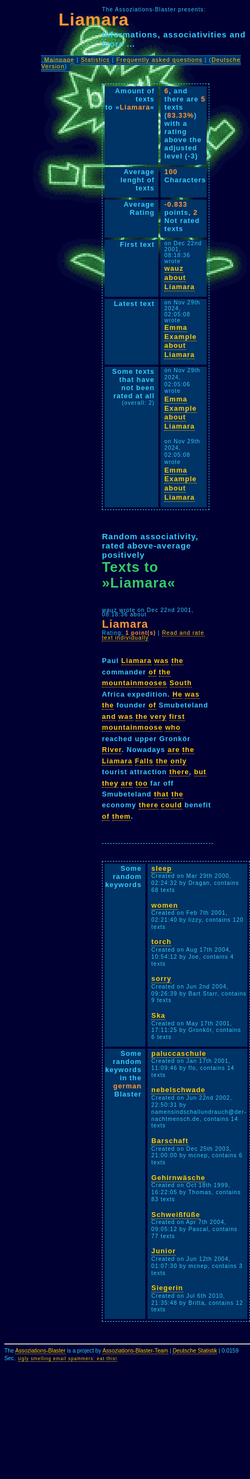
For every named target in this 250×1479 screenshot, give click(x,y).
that (161, 794)
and (109, 716)
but (200, 772)
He (177, 694)
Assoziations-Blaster (40, 1351)
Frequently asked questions (159, 59)
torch (161, 942)
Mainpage (59, 59)
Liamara (136, 660)
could (171, 805)
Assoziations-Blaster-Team (135, 1351)
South (181, 683)
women (164, 905)
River (111, 749)
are (174, 749)
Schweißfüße (175, 1214)
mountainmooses (134, 683)
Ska (158, 1015)
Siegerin (167, 1288)
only (178, 761)
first (177, 716)
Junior (163, 1251)
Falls (144, 761)
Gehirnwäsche (178, 1178)
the (177, 660)
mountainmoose (132, 727)
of (152, 672)
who (173, 727)
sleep (161, 868)
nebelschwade (178, 1090)
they (110, 783)
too (142, 783)
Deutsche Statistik (194, 1351)
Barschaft (169, 1141)
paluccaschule (178, 1053)
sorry (161, 978)
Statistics (95, 59)
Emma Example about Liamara (180, 341)
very (158, 716)
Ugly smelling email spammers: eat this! (67, 1358)
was (161, 660)
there (179, 772)
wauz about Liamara (179, 277)
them (121, 816)
